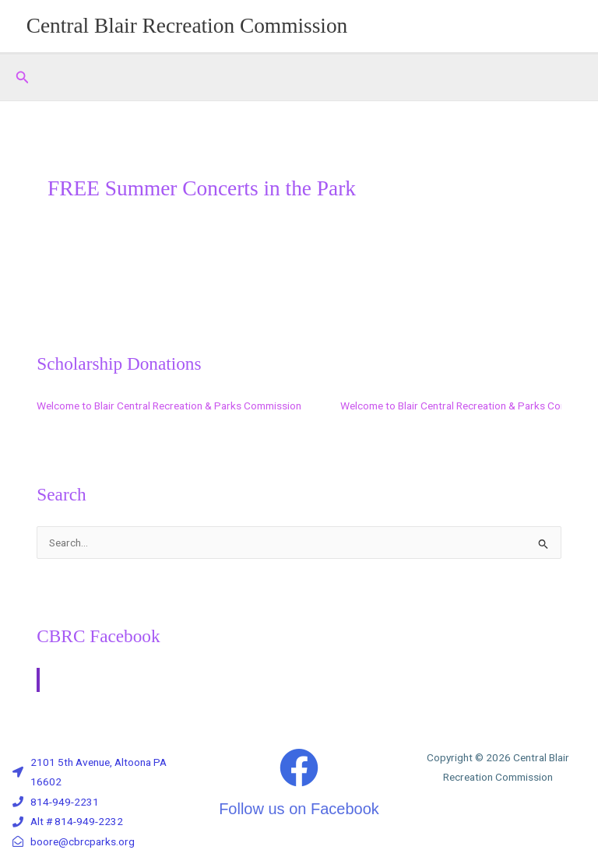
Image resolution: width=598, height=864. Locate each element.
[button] (23, 77)
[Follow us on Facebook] (299, 767)
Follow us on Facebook (299, 808)
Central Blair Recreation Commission (187, 25)
